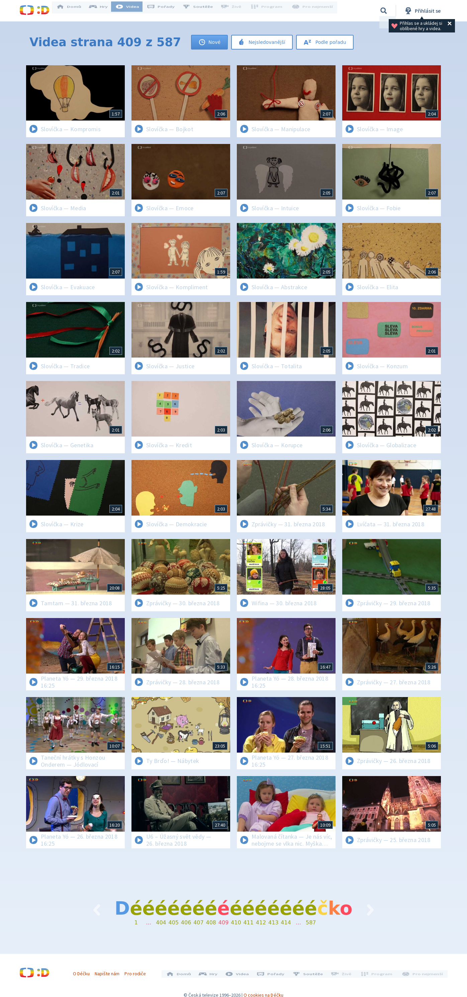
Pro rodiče (137, 971)
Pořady (165, 11)
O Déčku (83, 971)
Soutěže (202, 11)
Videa (131, 11)
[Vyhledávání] (384, 10)
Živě (235, 11)
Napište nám (109, 971)
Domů (73, 11)
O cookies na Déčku (263, 990)
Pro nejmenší (313, 11)
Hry (103, 11)
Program (269, 11)
